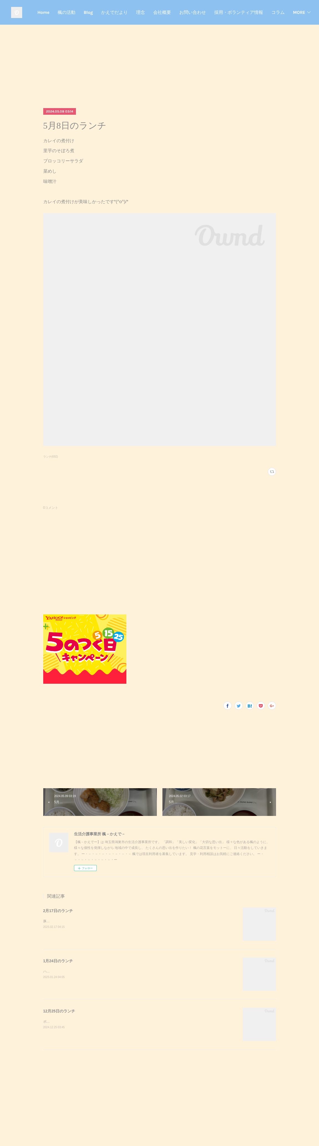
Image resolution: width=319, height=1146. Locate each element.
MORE (297, 12)
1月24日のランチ (58, 961)
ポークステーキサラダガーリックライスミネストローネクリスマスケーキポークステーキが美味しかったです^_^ (127, 1022)
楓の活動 (143, 12)
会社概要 (238, 12)
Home (120, 12)
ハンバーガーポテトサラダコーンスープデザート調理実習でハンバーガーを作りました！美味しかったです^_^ (125, 971)
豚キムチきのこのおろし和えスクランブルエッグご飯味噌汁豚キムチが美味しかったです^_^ (112, 921)
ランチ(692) (50, 456)
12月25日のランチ (59, 1011)
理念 (217, 12)
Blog (164, 12)
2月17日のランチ (58, 910)
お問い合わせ (269, 12)
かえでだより (191, 12)
